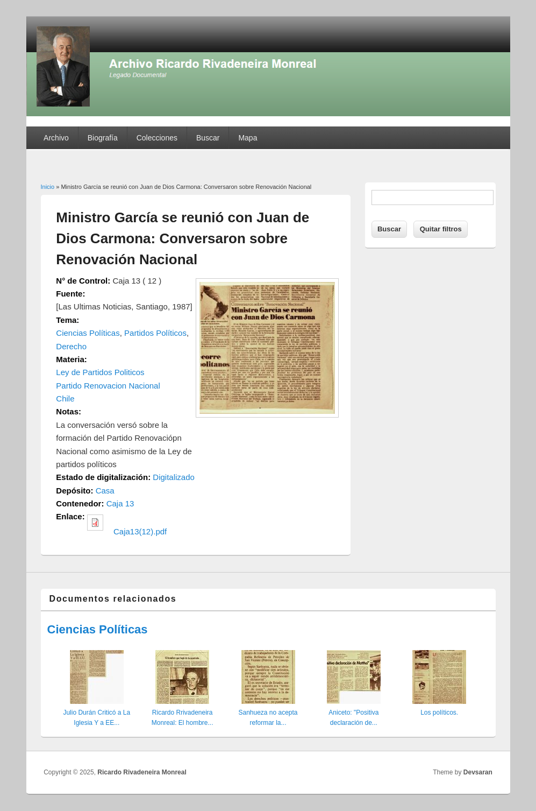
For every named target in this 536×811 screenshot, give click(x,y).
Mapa (247, 137)
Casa (105, 490)
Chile (65, 398)
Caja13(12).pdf (140, 531)
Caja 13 (120, 503)
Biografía (103, 137)
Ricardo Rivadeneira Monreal (141, 772)
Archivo (56, 137)
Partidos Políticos (155, 332)
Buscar (208, 137)
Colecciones (157, 137)
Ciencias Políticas (87, 332)
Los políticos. (439, 712)
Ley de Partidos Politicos (100, 372)
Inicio (48, 187)
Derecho (71, 346)
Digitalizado (174, 477)
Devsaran (477, 772)
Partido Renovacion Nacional (108, 385)
